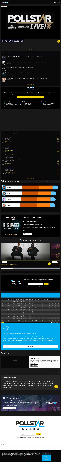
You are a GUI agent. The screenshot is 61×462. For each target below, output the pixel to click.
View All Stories (30, 272)
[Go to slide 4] (31, 49)
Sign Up (46, 284)
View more (30, 84)
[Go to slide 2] (29, 49)
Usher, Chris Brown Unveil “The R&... (9, 264)
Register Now (27, 233)
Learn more (30, 97)
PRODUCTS (30, 444)
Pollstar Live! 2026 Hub (12, 40)
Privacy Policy (42, 286)
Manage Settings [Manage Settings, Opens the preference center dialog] (46, 459)
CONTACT (30, 451)
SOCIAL (30, 455)
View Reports (34, 365)
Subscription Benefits (9, 408)
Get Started (30, 346)
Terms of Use (49, 286)
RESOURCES (30, 448)
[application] (30, 196)
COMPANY (30, 441)
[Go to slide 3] (30, 49)
